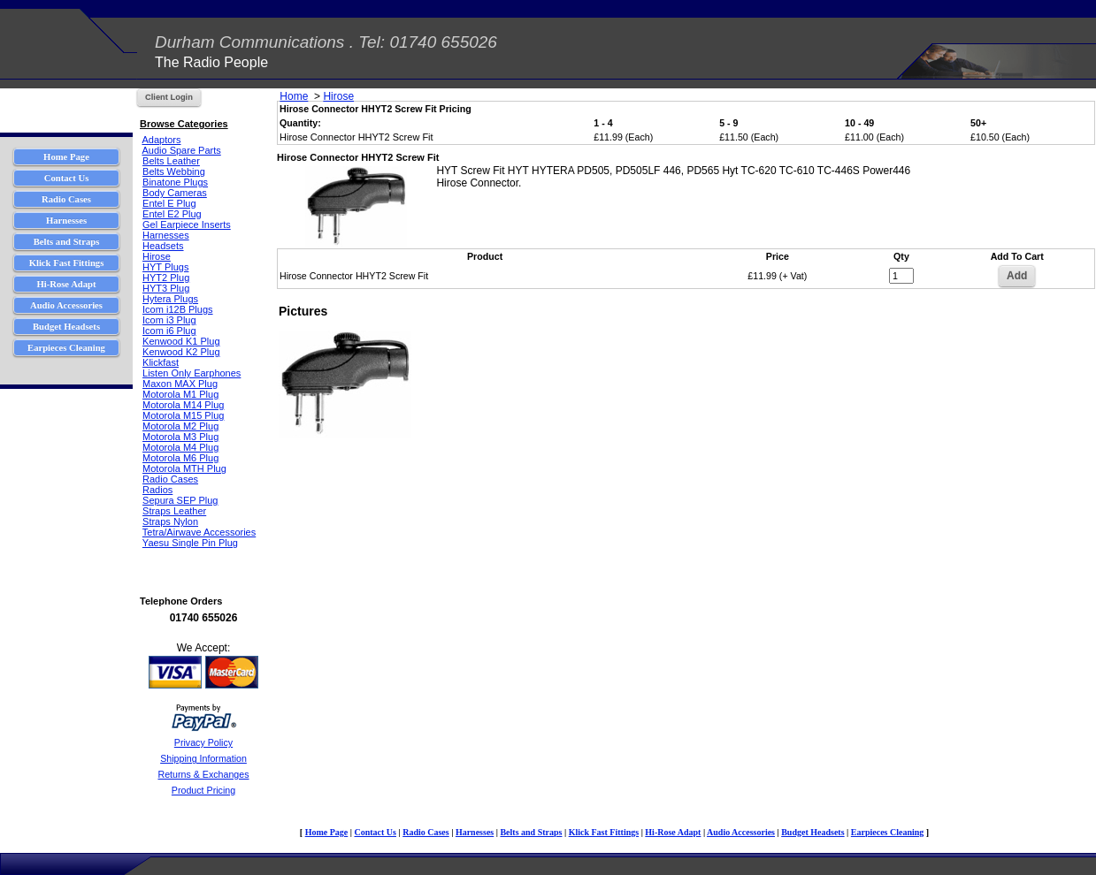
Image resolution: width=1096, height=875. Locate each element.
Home (294, 96)
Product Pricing (203, 790)
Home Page (327, 832)
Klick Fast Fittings (604, 832)
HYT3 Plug (165, 288)
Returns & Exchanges (203, 774)
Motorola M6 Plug (180, 458)
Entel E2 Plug (172, 214)
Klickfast (160, 362)
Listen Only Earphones (191, 373)
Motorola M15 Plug (183, 415)
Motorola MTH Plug (184, 468)
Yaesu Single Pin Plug (190, 542)
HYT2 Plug (165, 277)
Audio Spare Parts (181, 150)
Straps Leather (174, 511)
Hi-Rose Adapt (673, 832)
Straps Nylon (170, 521)
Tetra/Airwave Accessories (199, 532)
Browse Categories (184, 123)
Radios (157, 489)
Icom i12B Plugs (177, 309)
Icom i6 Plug (169, 330)
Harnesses (165, 235)
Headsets (162, 245)
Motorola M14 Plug (183, 404)
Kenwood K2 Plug (180, 351)
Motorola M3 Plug (180, 436)
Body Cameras (174, 192)
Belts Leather (171, 161)
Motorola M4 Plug (180, 447)
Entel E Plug (169, 203)
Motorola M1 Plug (180, 394)
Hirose (156, 256)
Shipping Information (203, 758)
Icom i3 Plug (169, 320)
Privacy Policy (203, 742)
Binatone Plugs (175, 182)
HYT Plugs (165, 267)
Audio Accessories (741, 832)
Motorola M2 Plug (180, 426)
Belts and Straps (531, 832)
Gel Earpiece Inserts (186, 224)
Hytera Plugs (170, 298)
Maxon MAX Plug (180, 383)
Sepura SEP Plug (180, 500)
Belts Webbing (173, 171)
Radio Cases (170, 479)
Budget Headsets (812, 832)
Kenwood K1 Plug (180, 341)
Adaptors (161, 139)
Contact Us (375, 832)
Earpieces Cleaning (887, 832)
